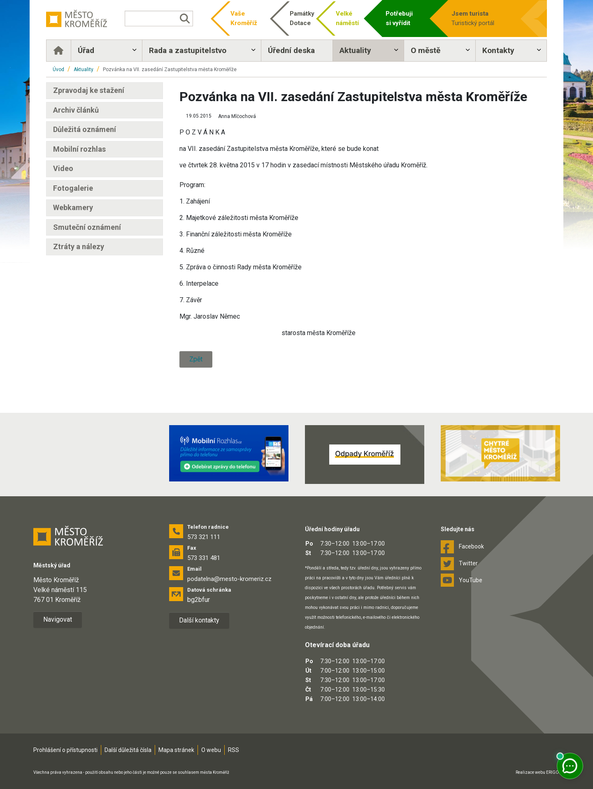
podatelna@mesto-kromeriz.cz (229, 579)
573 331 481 (203, 558)
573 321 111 (203, 537)
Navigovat (57, 619)
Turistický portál (482, 18)
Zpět (195, 359)
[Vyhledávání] (159, 18)
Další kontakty (199, 620)
